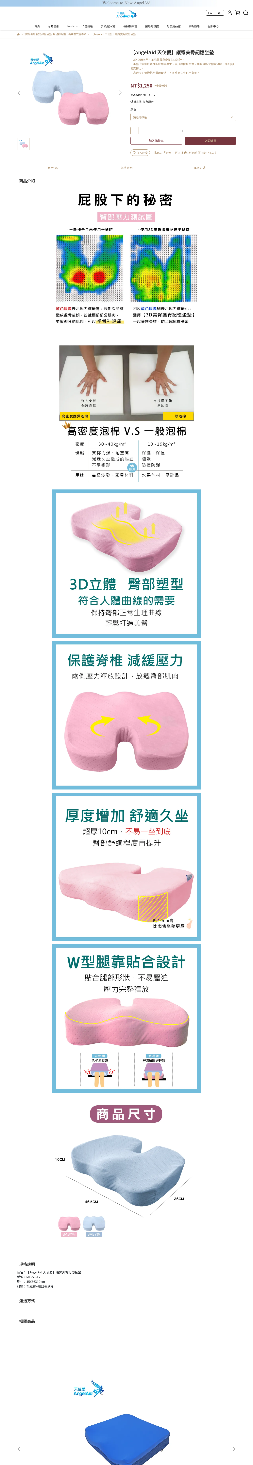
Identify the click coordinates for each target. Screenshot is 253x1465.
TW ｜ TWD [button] (215, 13)
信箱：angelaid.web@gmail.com (38, 1440)
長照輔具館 (130, 26)
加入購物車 (156, 141)
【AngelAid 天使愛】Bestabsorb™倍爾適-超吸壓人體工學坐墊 (46, 1380)
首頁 (37, 26)
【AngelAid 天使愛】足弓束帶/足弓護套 (99, 1380)
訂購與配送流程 (76, 1422)
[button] (120, 92)
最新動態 (194, 26)
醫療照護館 (152, 26)
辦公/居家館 (108, 26)
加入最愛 (140, 153)
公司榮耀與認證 (52, 1422)
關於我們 (32, 1422)
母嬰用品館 (174, 26)
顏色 (133, 109)
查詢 (19, 1422)
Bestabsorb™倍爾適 (80, 26)
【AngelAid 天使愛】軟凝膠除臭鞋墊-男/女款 (206, 1380)
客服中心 (213, 26)
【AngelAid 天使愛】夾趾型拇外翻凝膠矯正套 (152, 1380)
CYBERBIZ (105, 1455)
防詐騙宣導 (98, 1422)
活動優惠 (53, 26)
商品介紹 (53, 168)
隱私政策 (115, 1422)
